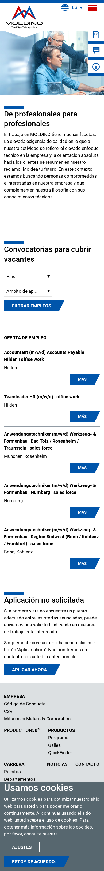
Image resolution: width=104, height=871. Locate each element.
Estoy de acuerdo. (34, 861)
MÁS (82, 379)
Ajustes (22, 847)
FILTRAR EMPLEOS (31, 305)
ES (74, 7)
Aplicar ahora (29, 669)
